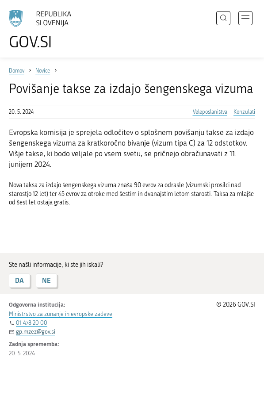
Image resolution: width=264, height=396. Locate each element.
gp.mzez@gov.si (35, 331)
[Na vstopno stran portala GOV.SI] (44, 30)
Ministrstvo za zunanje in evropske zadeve (60, 314)
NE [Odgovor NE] (46, 280)
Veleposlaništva (210, 112)
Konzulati (244, 112)
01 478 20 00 (31, 322)
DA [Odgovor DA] (19, 280)
